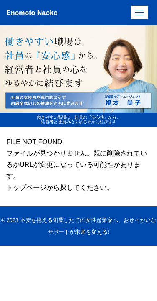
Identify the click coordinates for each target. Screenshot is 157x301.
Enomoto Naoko (32, 12)
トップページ (26, 187)
